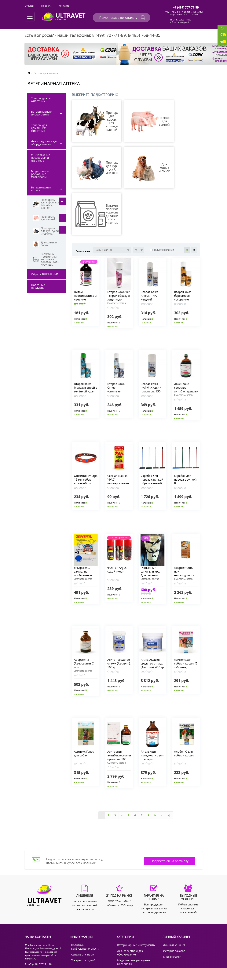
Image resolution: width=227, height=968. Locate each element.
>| (168, 769)
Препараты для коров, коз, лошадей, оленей (46, 203)
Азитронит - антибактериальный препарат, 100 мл (122, 711)
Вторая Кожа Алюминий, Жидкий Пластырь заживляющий (151, 253)
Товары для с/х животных (41, 99)
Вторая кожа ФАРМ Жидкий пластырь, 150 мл (151, 343)
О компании (32, 5)
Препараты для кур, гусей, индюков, (46, 230)
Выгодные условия (87, 5)
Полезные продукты (38, 286)
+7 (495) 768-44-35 (38, 924)
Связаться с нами (82, 908)
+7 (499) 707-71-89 (38, 918)
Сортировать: (83, 204)
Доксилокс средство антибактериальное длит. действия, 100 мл (188, 345)
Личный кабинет (174, 898)
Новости (128, 5)
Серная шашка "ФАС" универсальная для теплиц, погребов (118, 436)
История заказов (174, 904)
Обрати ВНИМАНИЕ (45, 274)
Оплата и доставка (57, 5)
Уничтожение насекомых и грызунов (40, 157)
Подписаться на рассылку (169, 816)
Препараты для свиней (44, 218)
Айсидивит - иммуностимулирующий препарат (159, 709)
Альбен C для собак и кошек (184, 707)
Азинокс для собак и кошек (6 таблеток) (184, 617)
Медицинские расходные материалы (40, 174)
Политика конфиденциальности (85, 900)
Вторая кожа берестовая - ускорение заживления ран (183, 253)
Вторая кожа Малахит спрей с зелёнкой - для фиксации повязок (85, 345)
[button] (112, 203)
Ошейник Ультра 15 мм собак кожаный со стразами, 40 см (85, 436)
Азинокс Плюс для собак (84, 707)
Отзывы (110, 5)
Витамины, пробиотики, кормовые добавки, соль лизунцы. (46, 259)
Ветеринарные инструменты (41, 113)
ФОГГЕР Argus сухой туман (117, 523)
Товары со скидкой (83, 914)
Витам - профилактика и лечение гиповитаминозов (87, 251)
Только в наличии (162, 203)
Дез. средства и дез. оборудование (44, 142)
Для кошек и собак (45, 244)
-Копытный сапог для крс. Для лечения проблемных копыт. (151, 528)
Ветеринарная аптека (41, 188)
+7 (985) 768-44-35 (38, 929)
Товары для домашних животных (39, 128)
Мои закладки (172, 910)
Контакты (145, 5)
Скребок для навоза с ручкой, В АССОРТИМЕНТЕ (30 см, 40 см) (186, 436)
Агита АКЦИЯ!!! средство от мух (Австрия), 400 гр (152, 619)
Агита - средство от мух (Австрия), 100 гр (119, 619)
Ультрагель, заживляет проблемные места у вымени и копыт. (85, 528)
